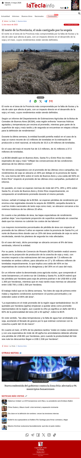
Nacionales (39, 16)
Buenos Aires (27, 16)
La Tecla (12, 21)
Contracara (53, 16)
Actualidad (5, 16)
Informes (15, 16)
